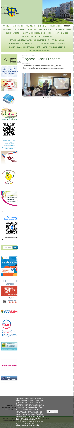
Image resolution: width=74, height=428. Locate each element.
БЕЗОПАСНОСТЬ (45, 29)
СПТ (38, 47)
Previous (25, 85)
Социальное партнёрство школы (51, 43)
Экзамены (42, 26)
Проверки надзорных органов (21, 47)
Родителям (30, 26)
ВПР (49, 33)
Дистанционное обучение (34, 33)
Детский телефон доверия (54, 47)
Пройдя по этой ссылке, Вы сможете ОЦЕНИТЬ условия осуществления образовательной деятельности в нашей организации (9, 143)
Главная (6, 26)
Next (66, 85)
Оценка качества (13, 33)
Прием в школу (58, 40)
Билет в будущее (61, 33)
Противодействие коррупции (37, 50)
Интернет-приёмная (62, 29)
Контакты (7, 29)
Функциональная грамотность (21, 43)
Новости (67, 26)
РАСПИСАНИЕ (18, 26)
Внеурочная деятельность (25, 29)
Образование (55, 26)
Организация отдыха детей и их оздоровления (29, 40)
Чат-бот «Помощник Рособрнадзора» (37, 36)
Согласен (52, 412)
